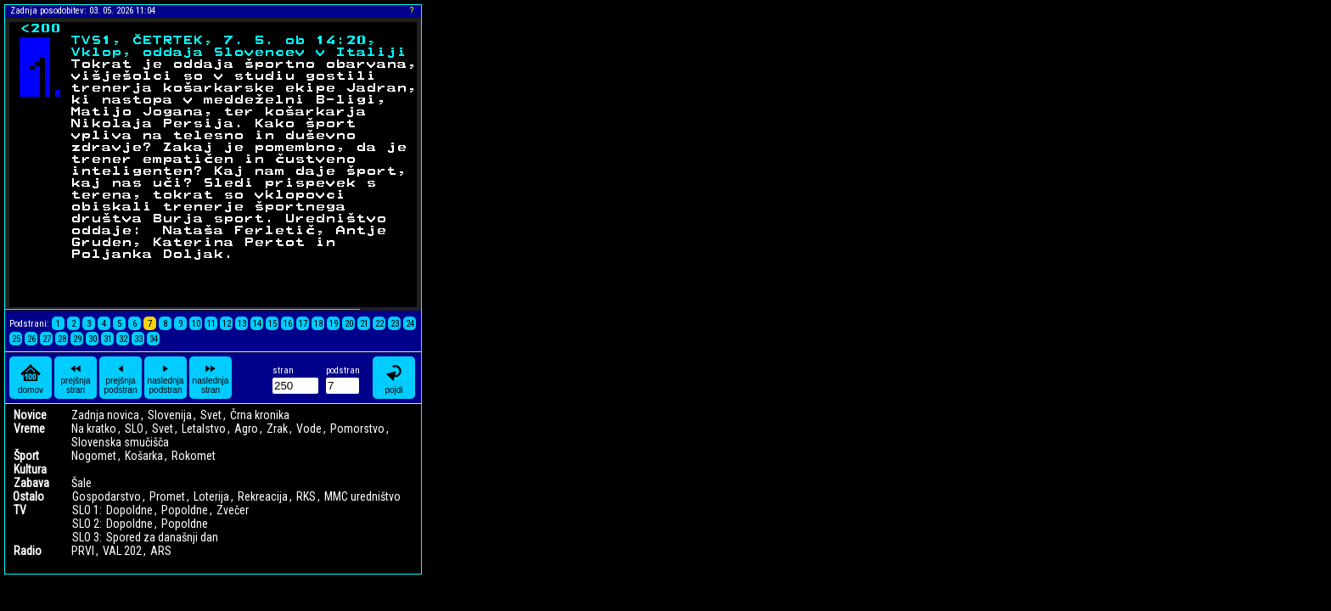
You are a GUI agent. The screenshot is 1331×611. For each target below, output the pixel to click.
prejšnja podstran (121, 378)
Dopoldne (129, 510)
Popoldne (184, 510)
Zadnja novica (105, 415)
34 (153, 339)
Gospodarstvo (106, 496)
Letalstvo (204, 428)
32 (123, 339)
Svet (211, 415)
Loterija (211, 496)
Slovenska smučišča (120, 442)
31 (108, 339)
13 (242, 323)
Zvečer (232, 510)
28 (62, 339)
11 (211, 323)
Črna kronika (259, 415)
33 (138, 339)
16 (288, 323)
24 (410, 323)
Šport (26, 455)
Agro (246, 428)
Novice (30, 415)
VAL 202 (122, 551)
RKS (306, 496)
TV (20, 510)
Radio (27, 551)
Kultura (30, 469)
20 (349, 323)
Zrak (277, 428)
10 (196, 323)
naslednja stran (211, 378)
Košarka (144, 455)
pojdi (394, 378)
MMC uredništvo (362, 496)
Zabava (31, 483)
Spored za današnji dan (162, 537)
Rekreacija (263, 496)
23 (394, 323)
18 (318, 323)
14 (257, 323)
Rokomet (193, 455)
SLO (134, 428)
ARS (160, 551)
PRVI (82, 551)
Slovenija (170, 415)
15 (272, 323)
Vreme (29, 428)
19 (333, 323)
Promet (167, 496)
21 (364, 323)
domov (30, 378)
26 (31, 339)
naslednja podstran (166, 378)
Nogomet (93, 455)
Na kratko (93, 428)
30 (92, 339)
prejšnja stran (75, 378)
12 (226, 323)
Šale (81, 483)
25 (16, 339)
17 (303, 323)
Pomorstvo (357, 428)
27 (46, 339)
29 (77, 339)
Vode (309, 428)
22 (379, 323)
